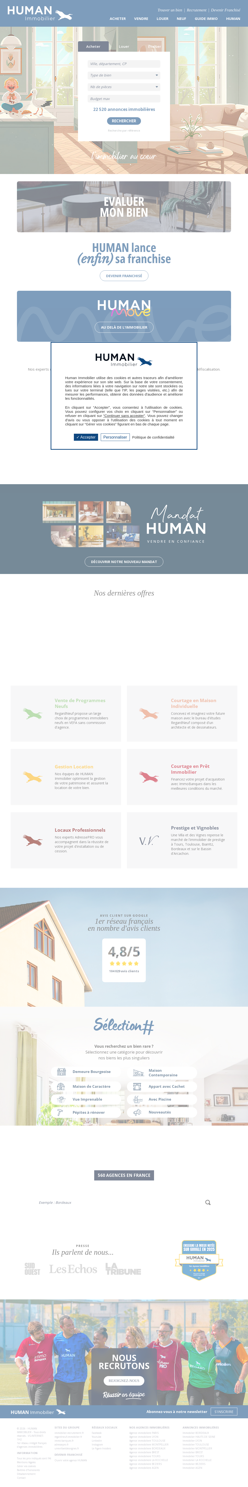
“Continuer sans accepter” (124, 416)
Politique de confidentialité (153, 437)
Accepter (86, 437)
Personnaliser (115, 437)
